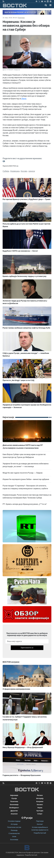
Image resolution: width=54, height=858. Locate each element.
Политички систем (14, 827)
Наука (39, 808)
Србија (6, 171)
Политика (21, 18)
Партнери (39, 821)
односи (31, 171)
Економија (14, 804)
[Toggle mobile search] (45, 5)
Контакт (40, 824)
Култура (40, 811)
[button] (50, 5)
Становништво (14, 833)
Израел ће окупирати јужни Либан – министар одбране (26, 479)
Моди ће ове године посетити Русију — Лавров (22, 473)
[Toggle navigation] (49, 5)
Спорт (39, 814)
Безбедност (14, 808)
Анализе (14, 814)
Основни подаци (14, 821)
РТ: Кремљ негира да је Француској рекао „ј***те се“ (25, 504)
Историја (14, 824)
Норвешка (15, 171)
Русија (14, 798)
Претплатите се (27, 648)
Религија (14, 830)
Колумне (39, 801)
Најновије (14, 795)
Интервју (39, 798)
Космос (40, 804)
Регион (40, 795)
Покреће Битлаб (40, 833)
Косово (24, 171)
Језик (14, 836)
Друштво (14, 811)
